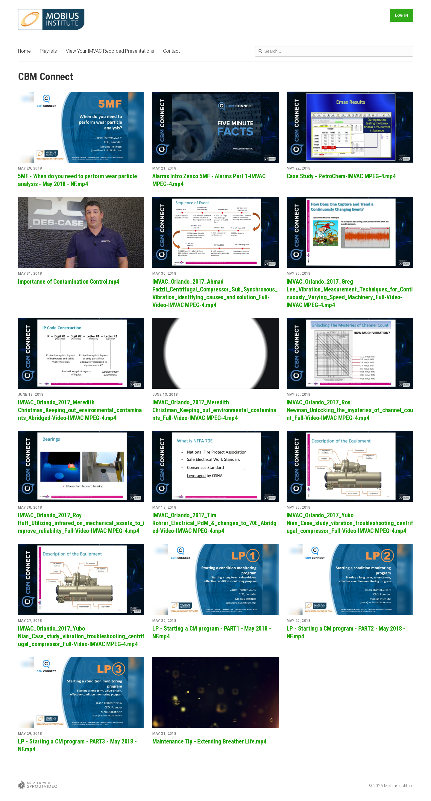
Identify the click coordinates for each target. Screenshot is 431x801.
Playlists (48, 51)
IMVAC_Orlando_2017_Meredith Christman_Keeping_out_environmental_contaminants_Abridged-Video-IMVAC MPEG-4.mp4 (80, 410)
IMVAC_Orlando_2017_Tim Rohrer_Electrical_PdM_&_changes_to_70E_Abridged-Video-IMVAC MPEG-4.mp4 (214, 523)
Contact (171, 51)
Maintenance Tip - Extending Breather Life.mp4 (209, 741)
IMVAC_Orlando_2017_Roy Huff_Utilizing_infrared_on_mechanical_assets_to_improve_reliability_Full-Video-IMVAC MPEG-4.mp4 (81, 523)
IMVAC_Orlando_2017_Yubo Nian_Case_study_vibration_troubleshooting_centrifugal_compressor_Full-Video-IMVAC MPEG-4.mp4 (350, 523)
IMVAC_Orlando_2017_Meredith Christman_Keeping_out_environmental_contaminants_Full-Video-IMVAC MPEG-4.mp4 (214, 410)
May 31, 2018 (30, 273)
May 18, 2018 (164, 507)
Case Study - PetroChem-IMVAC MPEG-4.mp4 (341, 176)
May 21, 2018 (164, 168)
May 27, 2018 (30, 621)
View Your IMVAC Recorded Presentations (110, 51)
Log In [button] (401, 15)
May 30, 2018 (164, 273)
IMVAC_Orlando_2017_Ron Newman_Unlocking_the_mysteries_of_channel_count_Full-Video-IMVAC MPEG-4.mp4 (350, 410)
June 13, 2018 (31, 394)
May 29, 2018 (30, 168)
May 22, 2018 (299, 168)
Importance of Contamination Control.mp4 (68, 281)
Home (24, 51)
